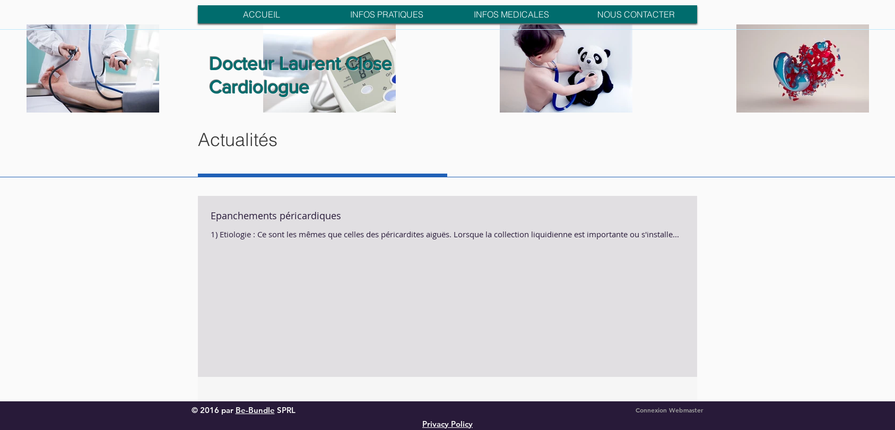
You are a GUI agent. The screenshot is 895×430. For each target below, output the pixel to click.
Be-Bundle (255, 410)
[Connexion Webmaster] (670, 410)
